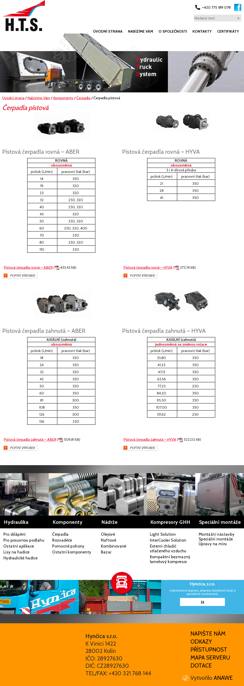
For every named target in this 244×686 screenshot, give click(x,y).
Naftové (108, 540)
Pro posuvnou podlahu (23, 540)
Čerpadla (60, 534)
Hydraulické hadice (20, 558)
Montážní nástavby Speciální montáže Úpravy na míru (217, 539)
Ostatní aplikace (18, 546)
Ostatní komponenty (71, 552)
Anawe (223, 677)
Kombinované (113, 546)
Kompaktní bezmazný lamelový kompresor (170, 559)
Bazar (106, 552)
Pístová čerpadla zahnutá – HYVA (149, 439)
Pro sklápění (14, 534)
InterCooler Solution (168, 540)
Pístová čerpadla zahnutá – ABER (30, 439)
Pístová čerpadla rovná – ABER (28, 267)
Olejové (108, 534)
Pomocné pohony (68, 546)
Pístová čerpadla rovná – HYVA (147, 267)
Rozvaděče (62, 540)
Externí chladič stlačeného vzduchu (168, 548)
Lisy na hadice (16, 552)
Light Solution (163, 534)
